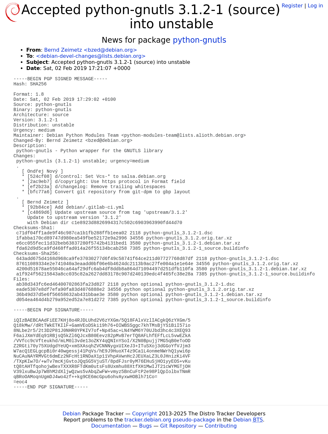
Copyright (144, 414)
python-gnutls (199, 40)
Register (292, 6)
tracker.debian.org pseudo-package (170, 420)
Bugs (145, 426)
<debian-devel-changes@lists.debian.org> (91, 56)
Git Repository (178, 426)
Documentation (111, 426)
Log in (315, 6)
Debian (71, 414)
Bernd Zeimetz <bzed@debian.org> (90, 50)
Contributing (221, 426)
